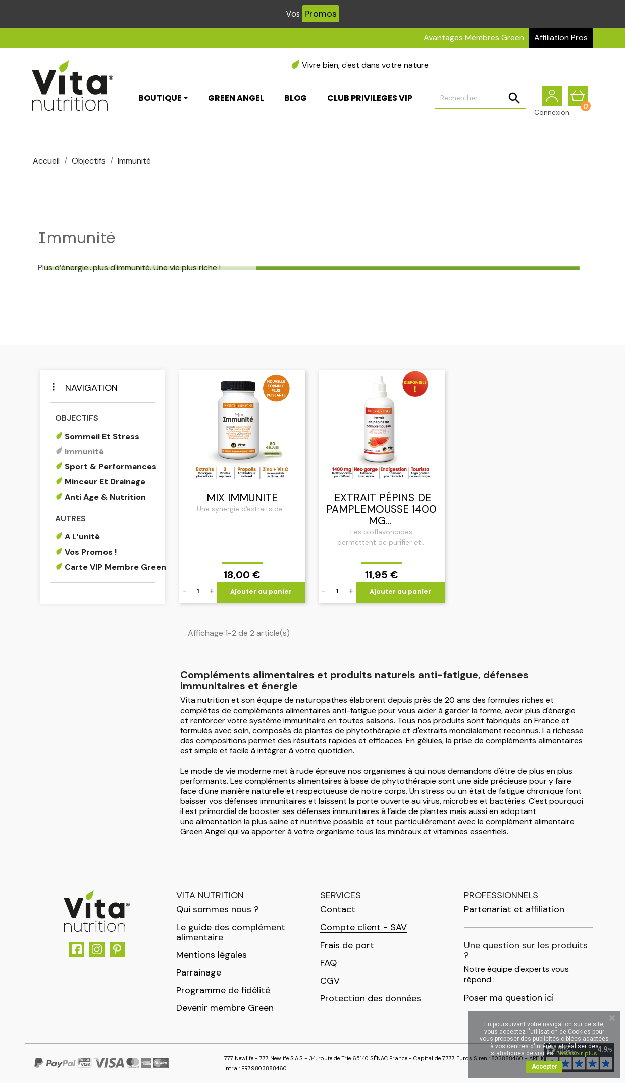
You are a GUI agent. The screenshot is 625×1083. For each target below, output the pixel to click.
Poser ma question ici (509, 998)
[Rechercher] (480, 99)
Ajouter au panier (261, 592)
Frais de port (347, 945)
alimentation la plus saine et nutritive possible (280, 821)
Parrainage (198, 972)
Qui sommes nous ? (217, 909)
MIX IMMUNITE (242, 498)
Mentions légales (211, 955)
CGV (330, 981)
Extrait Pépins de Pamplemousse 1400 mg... (381, 509)
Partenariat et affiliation (514, 909)
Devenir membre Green (225, 1008)
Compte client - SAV (363, 927)
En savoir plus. (577, 1053)
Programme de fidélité (223, 990)
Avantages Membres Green (474, 37)
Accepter (544, 1066)
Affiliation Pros (561, 37)
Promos (320, 14)
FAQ (328, 963)
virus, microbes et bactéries (474, 801)
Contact (337, 909)
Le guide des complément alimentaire (230, 932)
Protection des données (370, 998)
